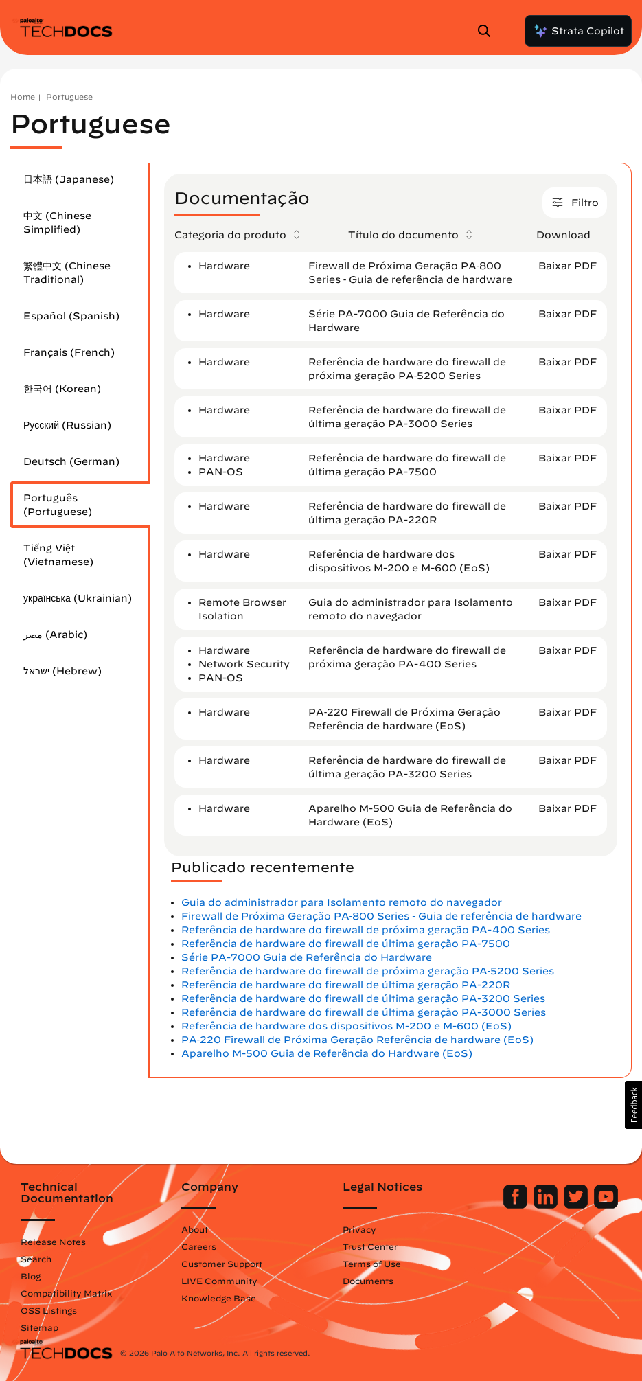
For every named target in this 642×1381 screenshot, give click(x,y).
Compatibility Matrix (66, 1293)
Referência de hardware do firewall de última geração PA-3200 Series (363, 998)
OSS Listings (49, 1310)
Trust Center (370, 1246)
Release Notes (53, 1241)
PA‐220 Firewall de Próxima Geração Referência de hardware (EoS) (357, 1039)
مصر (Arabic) (55, 634)
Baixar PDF (567, 265)
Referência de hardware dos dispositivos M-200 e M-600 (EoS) (346, 1025)
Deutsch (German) (71, 461)
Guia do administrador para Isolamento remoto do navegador (341, 902)
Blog (31, 1276)
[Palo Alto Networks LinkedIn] (547, 1205)
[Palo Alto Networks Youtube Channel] (606, 1205)
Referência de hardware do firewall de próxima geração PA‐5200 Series (368, 971)
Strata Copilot (578, 31)
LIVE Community (219, 1281)
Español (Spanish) (71, 315)
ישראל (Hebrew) (62, 670)
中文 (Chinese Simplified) (57, 222)
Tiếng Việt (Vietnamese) (58, 555)
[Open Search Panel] (488, 31)
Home (22, 96)
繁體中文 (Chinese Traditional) (67, 272)
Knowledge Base (218, 1298)
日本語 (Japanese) (68, 179)
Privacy (359, 1229)
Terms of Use (372, 1263)
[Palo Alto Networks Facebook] (516, 1205)
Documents (368, 1281)
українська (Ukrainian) (77, 598)
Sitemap (39, 1327)
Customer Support (221, 1263)
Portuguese (69, 96)
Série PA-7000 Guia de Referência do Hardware (306, 957)
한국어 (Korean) (62, 388)
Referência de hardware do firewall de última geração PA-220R (345, 984)
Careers (198, 1246)
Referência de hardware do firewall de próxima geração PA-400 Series (365, 929)
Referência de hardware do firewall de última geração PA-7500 (345, 943)
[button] (633, 1105)
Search (36, 1259)
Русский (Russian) (67, 425)
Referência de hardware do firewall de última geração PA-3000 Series (363, 1012)
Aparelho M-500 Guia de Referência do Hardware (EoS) (326, 1053)
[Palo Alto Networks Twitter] (577, 1205)
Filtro (575, 204)
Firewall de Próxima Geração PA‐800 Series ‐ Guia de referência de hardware (381, 916)
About (194, 1229)
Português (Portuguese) (57, 504)
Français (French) (69, 352)
